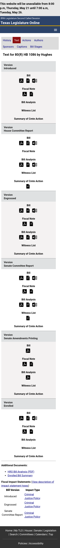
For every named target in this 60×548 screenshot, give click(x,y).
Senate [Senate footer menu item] (38, 530)
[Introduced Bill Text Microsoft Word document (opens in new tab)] (34, 80)
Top (51, 534)
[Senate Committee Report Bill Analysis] (28, 304)
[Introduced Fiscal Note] (31, 93)
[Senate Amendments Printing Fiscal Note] (31, 363)
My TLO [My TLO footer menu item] (18, 530)
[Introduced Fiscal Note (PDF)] (24, 93)
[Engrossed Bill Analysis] (28, 237)
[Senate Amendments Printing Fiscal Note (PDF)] (24, 363)
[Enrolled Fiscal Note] (31, 431)
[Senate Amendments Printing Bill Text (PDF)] (28, 350)
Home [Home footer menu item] (8, 530)
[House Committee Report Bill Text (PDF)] (21, 142)
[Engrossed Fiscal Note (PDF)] (24, 223)
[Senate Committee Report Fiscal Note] (31, 291)
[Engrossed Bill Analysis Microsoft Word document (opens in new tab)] (34, 237)
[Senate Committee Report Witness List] (28, 318)
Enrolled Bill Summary (20, 475)
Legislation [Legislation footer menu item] (50, 530)
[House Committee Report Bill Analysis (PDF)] (21, 164)
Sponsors (8, 46)
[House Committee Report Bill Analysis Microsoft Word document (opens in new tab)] (34, 164)
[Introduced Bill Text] (28, 80)
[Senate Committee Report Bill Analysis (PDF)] (21, 304)
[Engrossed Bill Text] (28, 210)
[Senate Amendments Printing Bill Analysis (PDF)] (28, 377)
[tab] (7, 40)
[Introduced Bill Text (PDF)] (21, 80)
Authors (38, 40)
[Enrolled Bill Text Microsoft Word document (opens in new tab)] (34, 417)
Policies (22, 543)
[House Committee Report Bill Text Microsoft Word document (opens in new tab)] (34, 142)
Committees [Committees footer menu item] (26, 534)
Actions (26, 40)
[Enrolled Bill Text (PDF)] (21, 417)
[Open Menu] (55, 30)
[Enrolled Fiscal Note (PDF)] (24, 431)
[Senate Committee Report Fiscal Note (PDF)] (24, 291)
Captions (22, 46)
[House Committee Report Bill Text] (28, 142)
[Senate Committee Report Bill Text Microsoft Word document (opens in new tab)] (34, 277)
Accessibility (36, 543)
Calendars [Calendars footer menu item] (41, 534)
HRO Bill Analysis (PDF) (21, 471)
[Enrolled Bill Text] (28, 417)
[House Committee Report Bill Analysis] (28, 164)
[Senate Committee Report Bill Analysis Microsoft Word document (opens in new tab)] (34, 304)
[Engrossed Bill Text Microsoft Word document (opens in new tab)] (34, 210)
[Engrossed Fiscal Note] (31, 223)
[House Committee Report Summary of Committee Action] (28, 186)
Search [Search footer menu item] (14, 534)
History (7, 40)
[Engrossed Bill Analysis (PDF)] (21, 237)
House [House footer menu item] (28, 530)
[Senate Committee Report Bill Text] (28, 277)
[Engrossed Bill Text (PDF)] (21, 210)
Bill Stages (36, 46)
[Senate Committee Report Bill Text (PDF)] (21, 277)
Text (16, 40)
